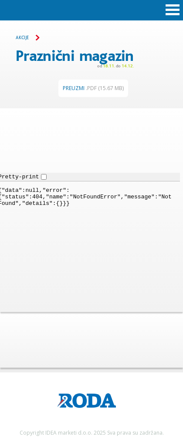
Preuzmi (93, 88)
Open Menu (172, 10)
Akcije (22, 37)
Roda (91, 9)
